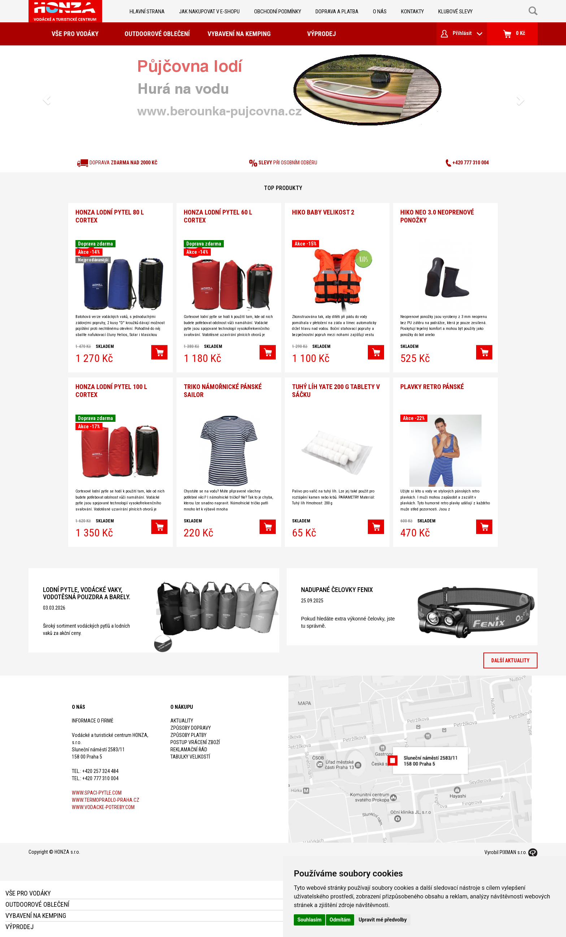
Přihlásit (462, 34)
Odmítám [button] (340, 920)
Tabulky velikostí (190, 754)
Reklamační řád (188, 747)
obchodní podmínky (277, 11)
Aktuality (181, 718)
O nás (380, 11)
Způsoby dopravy (190, 725)
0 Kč (514, 34)
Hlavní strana (147, 11)
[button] (46, 99)
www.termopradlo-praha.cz (105, 797)
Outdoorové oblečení (157, 33)
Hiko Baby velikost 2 (323, 211)
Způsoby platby (188, 732)
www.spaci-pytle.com (97, 790)
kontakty (412, 11)
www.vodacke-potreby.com (103, 805)
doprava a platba (336, 11)
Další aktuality (510, 658)
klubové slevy (455, 11)
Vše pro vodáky (75, 33)
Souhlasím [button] (309, 920)
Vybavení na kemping (239, 33)
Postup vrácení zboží (195, 740)
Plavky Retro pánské (432, 384)
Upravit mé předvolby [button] (382, 920)
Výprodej (321, 33)
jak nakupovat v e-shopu (209, 11)
